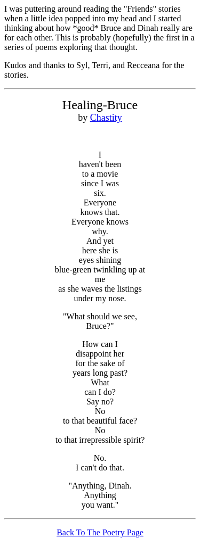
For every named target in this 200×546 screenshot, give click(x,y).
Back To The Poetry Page (100, 532)
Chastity (106, 117)
